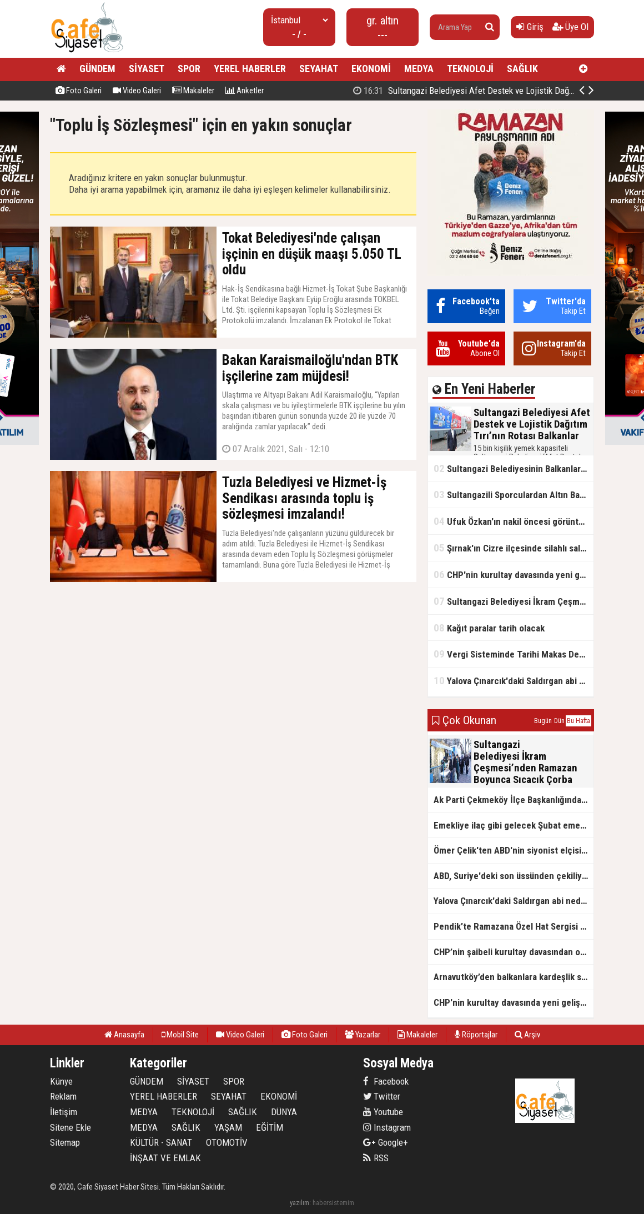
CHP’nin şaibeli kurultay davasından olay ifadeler (513, 951)
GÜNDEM (97, 68)
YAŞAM (228, 1127)
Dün (559, 721)
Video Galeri (137, 91)
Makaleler (193, 91)
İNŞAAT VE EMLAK (165, 1157)
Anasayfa (124, 1035)
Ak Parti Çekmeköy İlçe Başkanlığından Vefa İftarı (513, 799)
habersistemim (333, 1202)
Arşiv (527, 1035)
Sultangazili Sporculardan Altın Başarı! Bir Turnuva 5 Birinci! (513, 494)
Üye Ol (570, 26)
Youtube (383, 1111)
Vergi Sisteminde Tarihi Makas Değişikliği (513, 654)
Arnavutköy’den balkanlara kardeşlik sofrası (513, 976)
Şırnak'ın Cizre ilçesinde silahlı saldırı (513, 547)
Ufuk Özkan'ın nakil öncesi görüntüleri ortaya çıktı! (513, 521)
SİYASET (146, 68)
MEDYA (419, 68)
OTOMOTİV (227, 1142)
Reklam (63, 1096)
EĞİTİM (269, 1127)
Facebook (386, 1081)
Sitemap (65, 1142)
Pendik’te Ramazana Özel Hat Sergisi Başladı (513, 926)
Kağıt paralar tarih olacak (489, 627)
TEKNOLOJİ (470, 68)
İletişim (63, 1111)
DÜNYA (284, 1111)
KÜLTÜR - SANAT (161, 1142)
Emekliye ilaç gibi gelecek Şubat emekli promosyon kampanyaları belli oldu (513, 825)
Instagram (387, 1127)
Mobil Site (180, 1035)
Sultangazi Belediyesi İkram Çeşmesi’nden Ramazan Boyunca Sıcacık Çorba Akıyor (513, 601)
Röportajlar (476, 1035)
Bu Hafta (578, 721)
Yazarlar (362, 1035)
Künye (61, 1081)
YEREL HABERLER (250, 68)
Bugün (543, 721)
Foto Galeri (79, 91)
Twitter (381, 1096)
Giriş (530, 26)
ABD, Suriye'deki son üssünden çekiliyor (512, 875)
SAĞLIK (522, 68)
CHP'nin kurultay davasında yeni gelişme (513, 574)
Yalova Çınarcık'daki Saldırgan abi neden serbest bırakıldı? (513, 680)
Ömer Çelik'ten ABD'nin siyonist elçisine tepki (513, 850)
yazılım (299, 1202)
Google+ (385, 1142)
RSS (376, 1157)
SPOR (189, 68)
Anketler (244, 91)
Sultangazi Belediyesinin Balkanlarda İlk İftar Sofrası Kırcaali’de (513, 468)
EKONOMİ (371, 68)
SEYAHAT (318, 68)
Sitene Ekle (70, 1127)
